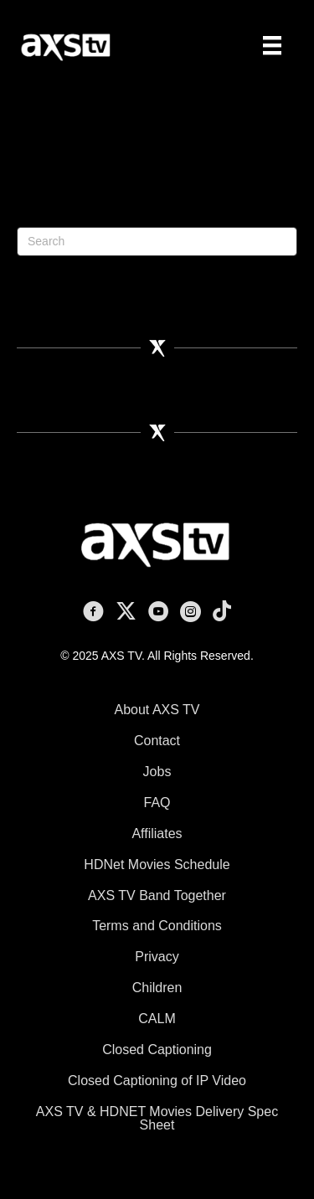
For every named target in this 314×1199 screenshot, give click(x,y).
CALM (156, 1018)
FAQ (156, 802)
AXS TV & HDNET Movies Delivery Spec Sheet (157, 1118)
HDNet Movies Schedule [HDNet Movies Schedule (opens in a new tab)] (156, 864)
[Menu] (272, 45)
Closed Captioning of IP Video (157, 1080)
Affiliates (156, 833)
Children (157, 987)
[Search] (157, 241)
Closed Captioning (157, 1049)
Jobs (157, 771)
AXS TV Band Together (157, 895)
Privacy (156, 956)
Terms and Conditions (157, 926)
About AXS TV (157, 709)
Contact (157, 740)
